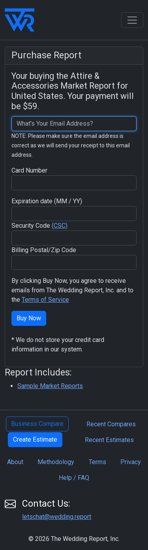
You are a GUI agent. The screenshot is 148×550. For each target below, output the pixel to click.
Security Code (39, 225)
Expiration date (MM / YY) (46, 201)
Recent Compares (111, 424)
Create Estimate (35, 439)
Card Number (29, 170)
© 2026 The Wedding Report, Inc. (74, 539)
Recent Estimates (109, 440)
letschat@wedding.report (56, 516)
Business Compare (37, 423)
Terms (97, 462)
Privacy (130, 462)
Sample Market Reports (50, 386)
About (15, 462)
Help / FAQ (74, 477)
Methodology (55, 462)
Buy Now (29, 318)
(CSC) (59, 225)
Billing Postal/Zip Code (43, 250)
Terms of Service (45, 299)
